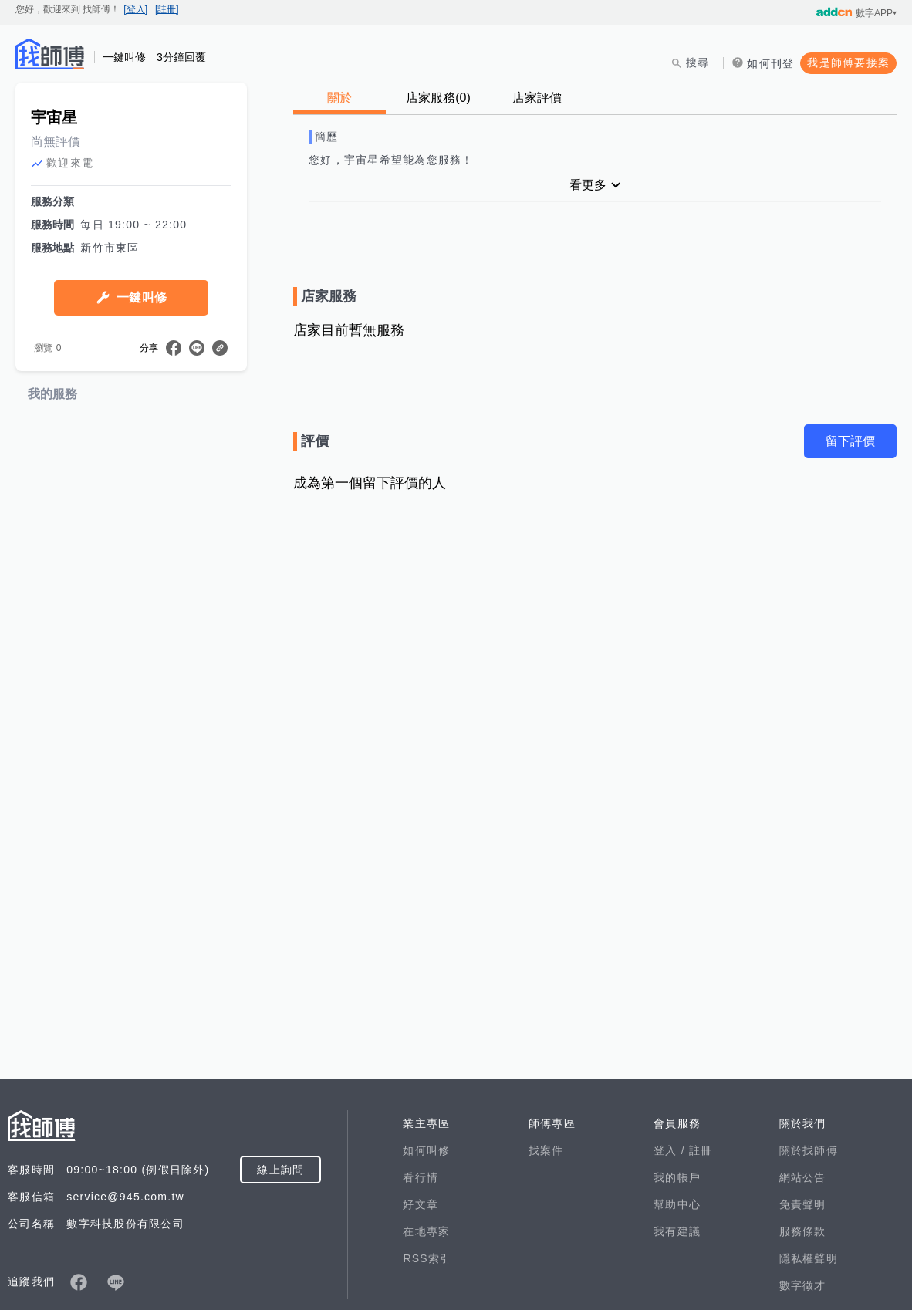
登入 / (671, 1301)
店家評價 (537, 97)
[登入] (135, 9)
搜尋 (698, 62)
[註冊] (167, 9)
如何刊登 (770, 63)
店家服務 (438, 97)
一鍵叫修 (142, 447)
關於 (339, 97)
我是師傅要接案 (848, 62)
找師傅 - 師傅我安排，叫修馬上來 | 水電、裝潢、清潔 (50, 54)
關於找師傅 (808, 1301)
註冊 (701, 1301)
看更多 (587, 184)
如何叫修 (426, 1301)
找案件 (546, 1301)
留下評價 (850, 440)
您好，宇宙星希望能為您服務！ (391, 160)
